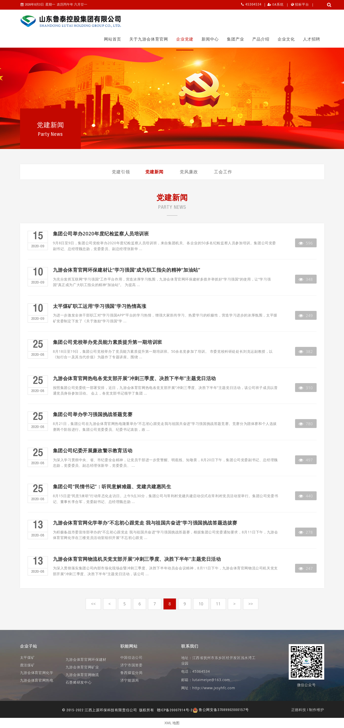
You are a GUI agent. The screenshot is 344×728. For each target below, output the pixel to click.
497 (306, 459)
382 (306, 351)
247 (306, 568)
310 (306, 387)
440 (306, 495)
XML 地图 (172, 722)
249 (306, 315)
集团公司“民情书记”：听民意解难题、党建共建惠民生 (112, 487)
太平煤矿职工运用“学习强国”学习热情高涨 (100, 306)
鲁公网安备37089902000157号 (221, 710)
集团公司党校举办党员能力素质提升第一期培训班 (107, 342)
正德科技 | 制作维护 (307, 710)
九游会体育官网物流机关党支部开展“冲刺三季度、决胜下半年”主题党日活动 (137, 559)
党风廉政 (189, 172)
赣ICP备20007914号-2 (175, 710)
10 (200, 604)
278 (306, 532)
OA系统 (278, 5)
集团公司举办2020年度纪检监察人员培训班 (101, 234)
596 (306, 243)
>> (250, 604)
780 (306, 423)
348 (306, 279)
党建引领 (121, 172)
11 (218, 604)
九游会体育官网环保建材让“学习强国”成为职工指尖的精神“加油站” (126, 270)
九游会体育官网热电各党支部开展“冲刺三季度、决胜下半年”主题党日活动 (134, 378)
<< (93, 604)
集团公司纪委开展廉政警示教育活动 (93, 451)
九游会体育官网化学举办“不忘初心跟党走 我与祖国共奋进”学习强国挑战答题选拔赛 (145, 523)
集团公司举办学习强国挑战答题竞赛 (93, 414)
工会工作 (223, 172)
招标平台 (302, 5)
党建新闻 (154, 172)
